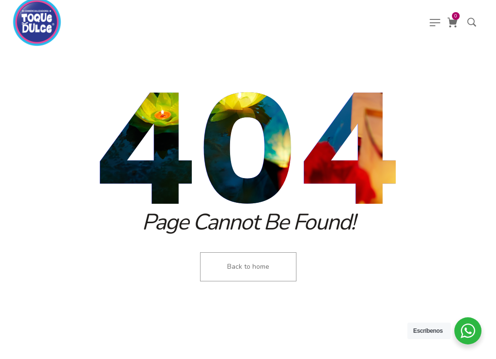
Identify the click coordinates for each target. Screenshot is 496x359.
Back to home (248, 266)
